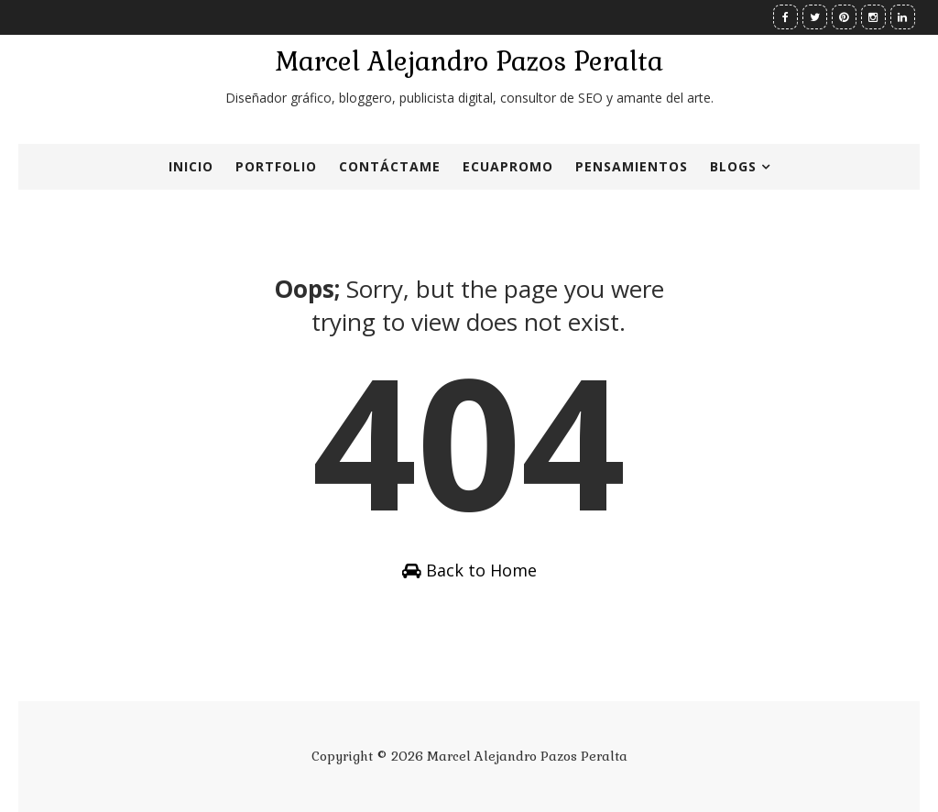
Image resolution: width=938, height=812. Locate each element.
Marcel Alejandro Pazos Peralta (469, 61)
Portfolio (276, 166)
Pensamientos (631, 166)
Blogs (733, 166)
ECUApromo (508, 166)
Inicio (191, 166)
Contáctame (390, 166)
